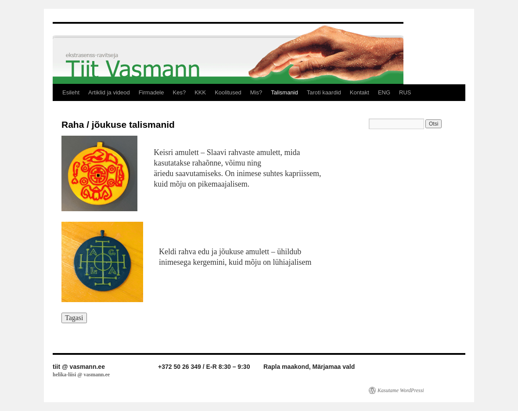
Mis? (256, 92)
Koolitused (228, 92)
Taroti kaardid (324, 92)
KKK (200, 92)
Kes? (179, 92)
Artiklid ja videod (109, 92)
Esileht (70, 92)
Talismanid (284, 92)
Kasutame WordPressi (401, 390)
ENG (384, 92)
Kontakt (359, 92)
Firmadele (151, 92)
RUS (405, 92)
